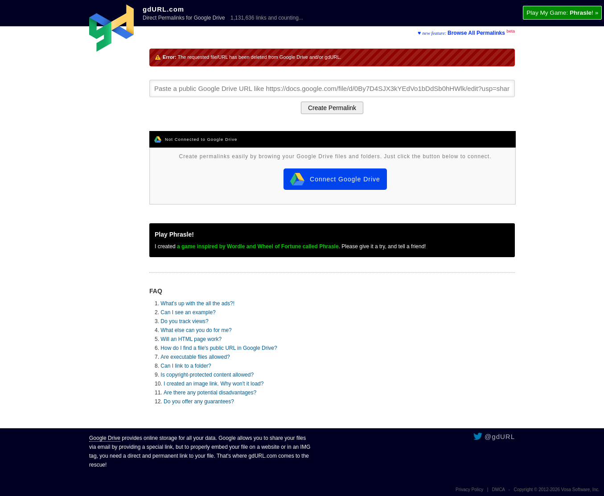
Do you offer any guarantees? (199, 401)
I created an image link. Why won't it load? (213, 384)
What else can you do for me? (195, 330)
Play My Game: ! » (562, 12)
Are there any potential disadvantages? (210, 392)
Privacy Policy (469, 489)
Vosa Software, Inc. (580, 489)
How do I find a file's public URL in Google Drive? (218, 348)
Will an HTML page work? (191, 339)
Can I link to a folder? (185, 366)
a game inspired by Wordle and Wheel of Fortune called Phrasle (258, 246)
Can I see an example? (187, 312)
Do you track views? (184, 321)
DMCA (498, 489)
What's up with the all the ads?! (197, 303)
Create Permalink (332, 107)
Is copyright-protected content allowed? (207, 375)
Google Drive (104, 438)
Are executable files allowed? (195, 357)
